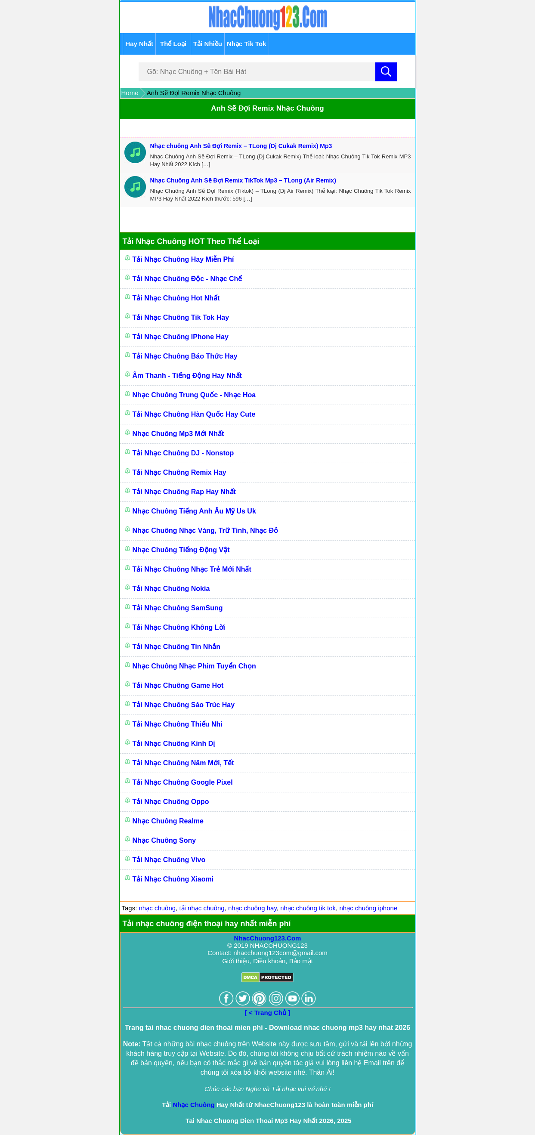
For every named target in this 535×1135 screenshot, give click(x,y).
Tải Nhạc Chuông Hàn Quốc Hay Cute (194, 414)
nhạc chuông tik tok (308, 908)
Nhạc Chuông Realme (168, 821)
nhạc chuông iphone (368, 908)
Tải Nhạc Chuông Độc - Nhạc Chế (187, 278)
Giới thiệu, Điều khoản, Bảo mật (267, 961)
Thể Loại (173, 43)
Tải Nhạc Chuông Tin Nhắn (176, 646)
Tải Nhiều (207, 43)
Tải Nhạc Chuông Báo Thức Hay (185, 356)
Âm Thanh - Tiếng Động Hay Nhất (187, 375)
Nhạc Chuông (193, 1104)
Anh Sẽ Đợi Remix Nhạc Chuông (267, 108)
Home (130, 92)
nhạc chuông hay (252, 908)
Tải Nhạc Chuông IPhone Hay (181, 336)
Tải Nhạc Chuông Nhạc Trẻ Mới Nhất (192, 569)
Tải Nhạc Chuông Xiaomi (173, 879)
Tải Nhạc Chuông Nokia (171, 588)
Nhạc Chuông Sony (164, 840)
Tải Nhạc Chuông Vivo (169, 859)
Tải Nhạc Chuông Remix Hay (179, 472)
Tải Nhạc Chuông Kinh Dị (174, 743)
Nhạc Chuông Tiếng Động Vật (181, 550)
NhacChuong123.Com (267, 938)
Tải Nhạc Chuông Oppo (171, 801)
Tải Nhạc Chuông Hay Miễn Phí (183, 259)
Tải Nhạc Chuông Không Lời (179, 627)
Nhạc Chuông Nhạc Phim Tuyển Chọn (194, 666)
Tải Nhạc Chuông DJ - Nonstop (183, 453)
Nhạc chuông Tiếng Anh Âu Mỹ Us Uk (194, 511)
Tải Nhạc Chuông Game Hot (178, 685)
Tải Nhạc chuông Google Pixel (183, 782)
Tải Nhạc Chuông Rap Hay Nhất (184, 491)
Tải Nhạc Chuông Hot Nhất (176, 298)
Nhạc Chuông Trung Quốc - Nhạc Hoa (194, 395)
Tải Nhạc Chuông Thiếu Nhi (178, 724)
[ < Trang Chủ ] (267, 1012)
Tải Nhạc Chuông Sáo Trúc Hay (184, 704)
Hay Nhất (139, 43)
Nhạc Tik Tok (246, 43)
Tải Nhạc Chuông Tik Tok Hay (181, 317)
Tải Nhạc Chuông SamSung (178, 608)
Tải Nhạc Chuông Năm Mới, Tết (183, 763)
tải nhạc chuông (201, 908)
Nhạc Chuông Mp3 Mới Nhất (178, 433)
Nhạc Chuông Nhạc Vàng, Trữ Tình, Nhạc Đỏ (205, 530)
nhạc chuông (157, 908)
